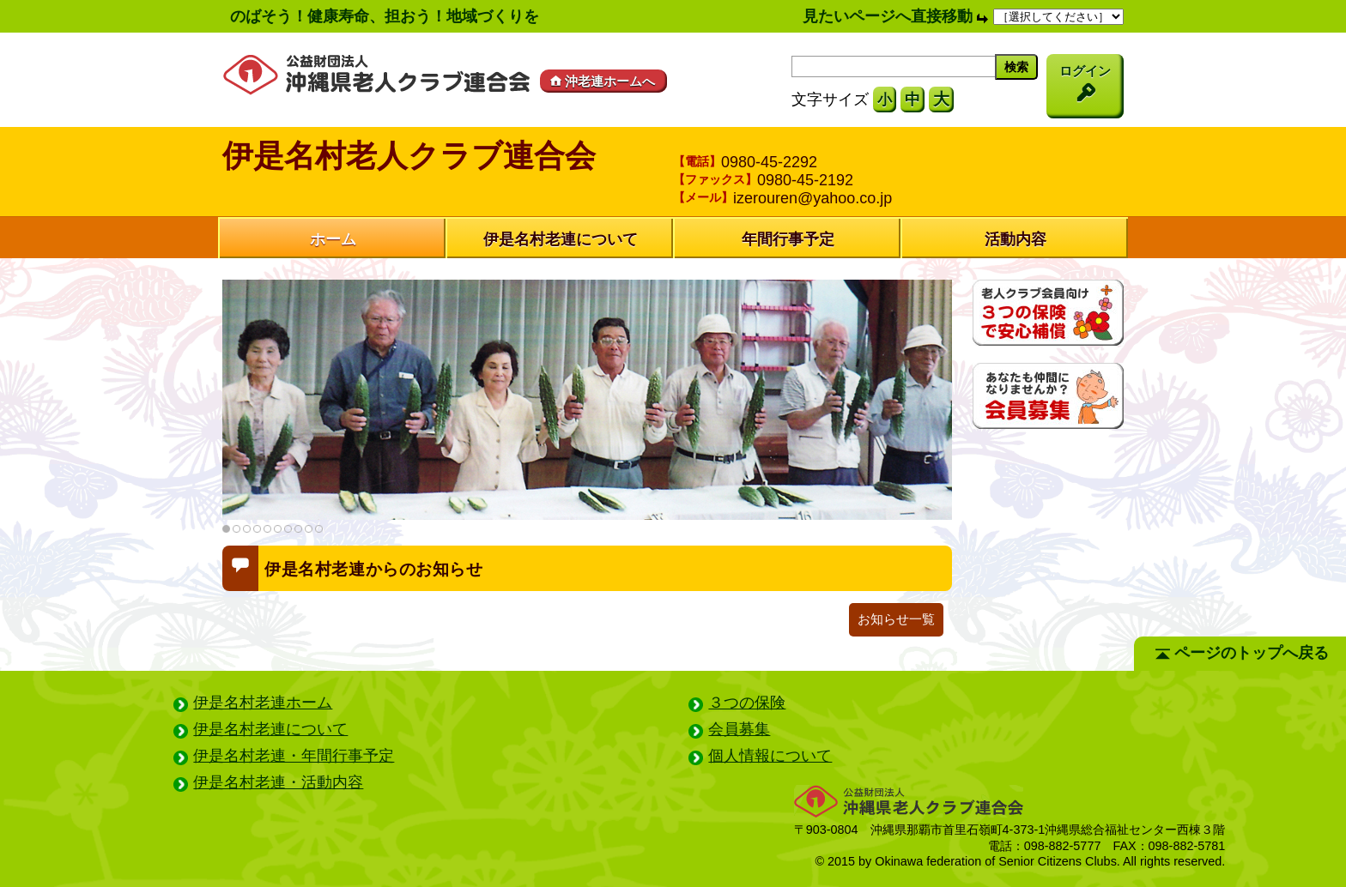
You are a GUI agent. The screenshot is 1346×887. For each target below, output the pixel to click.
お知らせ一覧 (896, 619)
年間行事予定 (788, 239)
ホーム (333, 239)
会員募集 (739, 729)
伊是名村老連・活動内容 (278, 782)
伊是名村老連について (560, 239)
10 (319, 529)
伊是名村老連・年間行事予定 (293, 755)
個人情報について (770, 755)
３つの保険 (746, 702)
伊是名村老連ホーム (262, 702)
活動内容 (1015, 239)
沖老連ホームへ (601, 81)
